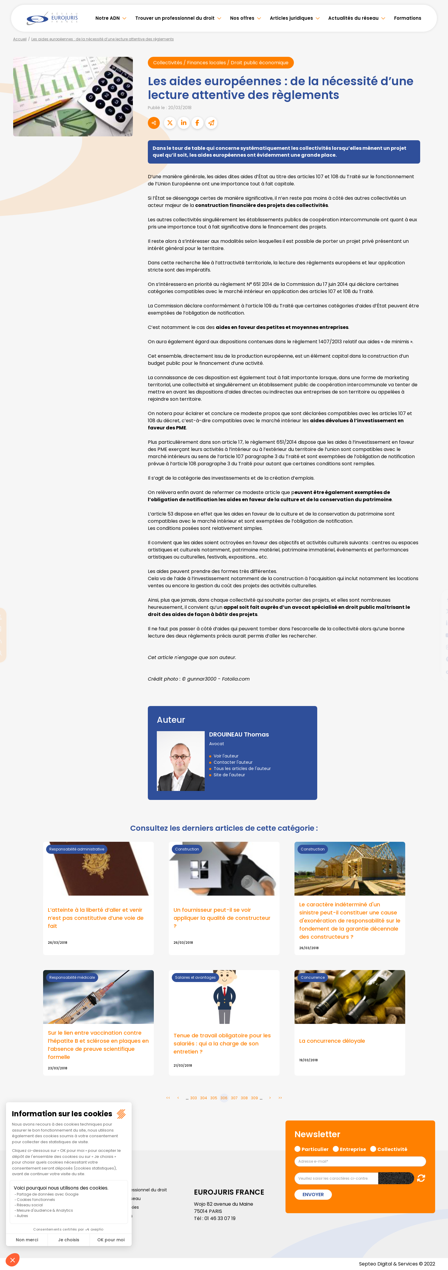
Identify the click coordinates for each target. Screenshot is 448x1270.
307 (234, 1097)
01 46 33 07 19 (220, 1218)
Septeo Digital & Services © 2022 (397, 1263)
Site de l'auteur (229, 775)
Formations (407, 18)
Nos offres (242, 18)
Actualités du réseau (353, 18)
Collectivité (392, 1148)
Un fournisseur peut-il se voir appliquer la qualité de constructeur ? (222, 918)
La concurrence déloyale (332, 1041)
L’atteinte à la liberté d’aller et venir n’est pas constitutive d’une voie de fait (96, 918)
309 (254, 1097)
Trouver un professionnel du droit (175, 18)
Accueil (20, 39)
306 (224, 1097)
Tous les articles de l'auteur (242, 769)
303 (193, 1097)
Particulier (315, 1148)
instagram (436, 647)
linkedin (436, 623)
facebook (436, 599)
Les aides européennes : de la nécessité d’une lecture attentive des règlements (102, 39)
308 (244, 1097)
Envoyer (313, 1194)
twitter (436, 611)
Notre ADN (107, 18)
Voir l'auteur (226, 756)
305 (213, 1097)
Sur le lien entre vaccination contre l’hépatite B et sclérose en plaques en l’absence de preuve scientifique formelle (98, 1045)
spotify (436, 659)
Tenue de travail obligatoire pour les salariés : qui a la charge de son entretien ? (222, 1043)
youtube (436, 635)
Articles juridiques (291, 18)
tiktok (436, 671)
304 (203, 1097)
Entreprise (353, 1148)
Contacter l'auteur (233, 762)
